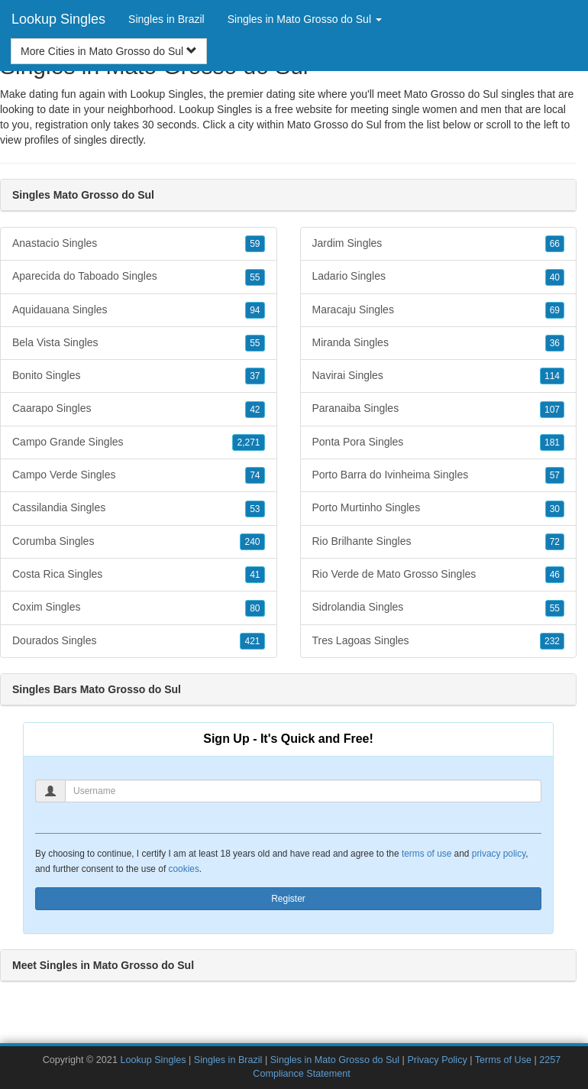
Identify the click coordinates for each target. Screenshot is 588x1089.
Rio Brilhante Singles (438, 541)
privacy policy (498, 853)
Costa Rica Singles (138, 574)
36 (555, 343)
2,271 (248, 442)
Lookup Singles (58, 19)
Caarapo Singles (138, 408)
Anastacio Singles (138, 243)
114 (552, 376)
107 (552, 409)
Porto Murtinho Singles (438, 508)
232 (552, 641)
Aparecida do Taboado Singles (138, 276)
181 (552, 442)
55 (255, 277)
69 (555, 310)
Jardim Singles (438, 243)
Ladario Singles (438, 276)
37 (255, 376)
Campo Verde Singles (138, 475)
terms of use (426, 853)
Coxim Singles (138, 607)
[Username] (303, 790)
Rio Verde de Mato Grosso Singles (438, 574)
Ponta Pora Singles (438, 442)
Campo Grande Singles (138, 442)
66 (555, 243)
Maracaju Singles (438, 310)
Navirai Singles (438, 376)
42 (255, 409)
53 (255, 509)
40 (555, 277)
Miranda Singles (438, 343)
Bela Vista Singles (138, 343)
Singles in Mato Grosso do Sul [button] (305, 19)
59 (255, 243)
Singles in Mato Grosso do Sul (334, 1060)
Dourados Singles (138, 641)
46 (555, 574)
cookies (184, 869)
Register (288, 898)
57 (555, 475)
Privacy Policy (437, 1060)
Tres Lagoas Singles (438, 641)
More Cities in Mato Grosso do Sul (109, 51)
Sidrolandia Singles (438, 607)
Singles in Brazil (166, 19)
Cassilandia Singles (138, 508)
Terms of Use (503, 1060)
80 (255, 608)
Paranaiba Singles (438, 408)
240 (252, 541)
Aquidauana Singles (138, 310)
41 (255, 574)
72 (555, 541)
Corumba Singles (138, 541)
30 (555, 509)
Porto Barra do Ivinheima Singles (438, 475)
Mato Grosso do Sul (334, 124)
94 (255, 310)
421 (252, 641)
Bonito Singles (138, 376)
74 (255, 475)
